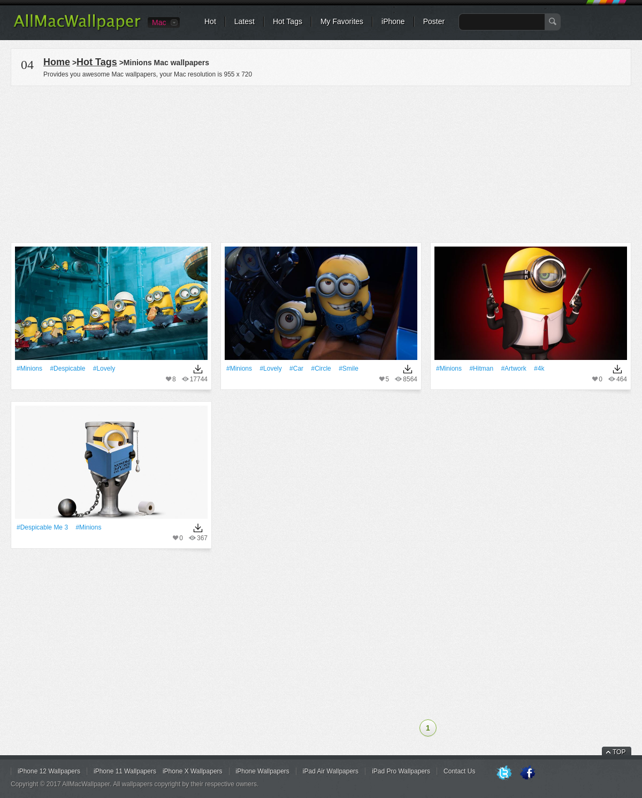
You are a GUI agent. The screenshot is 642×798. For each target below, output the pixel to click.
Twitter (504, 773)
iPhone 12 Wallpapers (49, 771)
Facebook (527, 773)
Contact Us (459, 771)
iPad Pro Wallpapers (401, 771)
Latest (244, 21)
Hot (210, 21)
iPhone (393, 21)
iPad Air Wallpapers (330, 771)
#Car (296, 368)
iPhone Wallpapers (262, 771)
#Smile (348, 368)
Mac (159, 22)
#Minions (29, 368)
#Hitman (481, 368)
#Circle (321, 368)
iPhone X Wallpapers (193, 771)
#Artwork (513, 368)
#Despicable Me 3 (42, 527)
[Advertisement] (321, 162)
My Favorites (341, 21)
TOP (619, 752)
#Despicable (67, 368)
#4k (539, 368)
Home (56, 62)
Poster (434, 21)
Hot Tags (287, 21)
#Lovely (104, 368)
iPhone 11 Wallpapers (125, 771)
